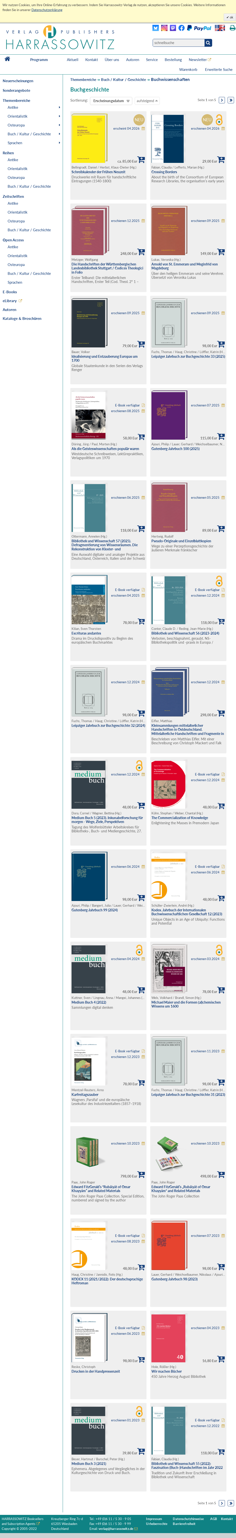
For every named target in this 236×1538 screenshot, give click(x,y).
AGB (213, 1519)
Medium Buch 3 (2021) (89, 1463)
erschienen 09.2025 (205, 221)
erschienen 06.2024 (125, 867)
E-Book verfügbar (127, 405)
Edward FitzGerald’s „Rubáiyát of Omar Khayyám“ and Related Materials (180, 1189)
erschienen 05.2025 (205, 497)
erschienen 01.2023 (125, 1420)
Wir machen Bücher (166, 1371)
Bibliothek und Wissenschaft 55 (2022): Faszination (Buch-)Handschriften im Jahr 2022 (187, 1465)
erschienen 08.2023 (125, 1241)
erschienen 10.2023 (125, 1143)
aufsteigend (147, 100)
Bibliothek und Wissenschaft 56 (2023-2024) (185, 633)
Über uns (112, 59)
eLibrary (10, 300)
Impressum (154, 1519)
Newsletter (198, 59)
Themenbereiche (83, 80)
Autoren (132, 59)
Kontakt (91, 59)
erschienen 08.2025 (125, 411)
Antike (13, 107)
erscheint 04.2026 (126, 128)
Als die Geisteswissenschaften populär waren (105, 449)
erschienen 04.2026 (205, 128)
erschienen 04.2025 (125, 595)
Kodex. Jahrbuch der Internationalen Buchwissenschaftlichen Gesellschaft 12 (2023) (186, 912)
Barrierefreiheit (184, 1524)
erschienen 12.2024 (205, 595)
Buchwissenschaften (170, 79)
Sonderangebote (16, 90)
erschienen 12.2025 (125, 221)
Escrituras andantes (86, 633)
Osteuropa (16, 125)
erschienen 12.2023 (125, 1057)
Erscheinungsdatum (108, 101)
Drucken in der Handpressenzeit (96, 1371)
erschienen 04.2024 (125, 959)
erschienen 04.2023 (205, 1328)
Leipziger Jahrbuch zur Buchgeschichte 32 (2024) (108, 725)
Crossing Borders (164, 172)
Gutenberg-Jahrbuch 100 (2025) (175, 449)
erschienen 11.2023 (205, 1051)
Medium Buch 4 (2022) (89, 1002)
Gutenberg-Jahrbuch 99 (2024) (95, 910)
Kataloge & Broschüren (22, 318)
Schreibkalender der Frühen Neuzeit (98, 172)
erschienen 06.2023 (125, 1334)
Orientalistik (18, 116)
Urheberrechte (156, 1524)
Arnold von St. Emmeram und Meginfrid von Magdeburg (184, 266)
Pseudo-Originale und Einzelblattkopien (181, 541)
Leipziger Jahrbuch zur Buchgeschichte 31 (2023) (188, 1094)
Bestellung (173, 59)
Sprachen (15, 142)
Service (152, 59)
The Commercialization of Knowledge (179, 818)
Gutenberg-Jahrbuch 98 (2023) (174, 1279)
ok (231, 17)
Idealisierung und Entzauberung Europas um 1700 (105, 358)
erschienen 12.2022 (205, 1426)
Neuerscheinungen (18, 80)
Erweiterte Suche (219, 69)
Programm (39, 59)
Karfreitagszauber (85, 1094)
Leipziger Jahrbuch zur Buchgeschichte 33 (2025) (188, 356)
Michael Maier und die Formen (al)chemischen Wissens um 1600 (186, 1004)
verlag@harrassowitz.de (116, 1529)
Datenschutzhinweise (188, 1519)
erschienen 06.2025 (125, 497)
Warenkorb (188, 69)
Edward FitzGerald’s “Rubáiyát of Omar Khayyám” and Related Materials (101, 1189)
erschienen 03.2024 (205, 959)
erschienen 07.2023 (205, 1236)
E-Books (10, 292)
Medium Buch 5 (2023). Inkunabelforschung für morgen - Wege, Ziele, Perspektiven (107, 820)
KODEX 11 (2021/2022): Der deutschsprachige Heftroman (107, 1281)
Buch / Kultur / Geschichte (29, 134)
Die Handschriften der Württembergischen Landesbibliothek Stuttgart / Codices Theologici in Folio (107, 268)
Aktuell (72, 59)
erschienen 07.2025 (205, 405)
